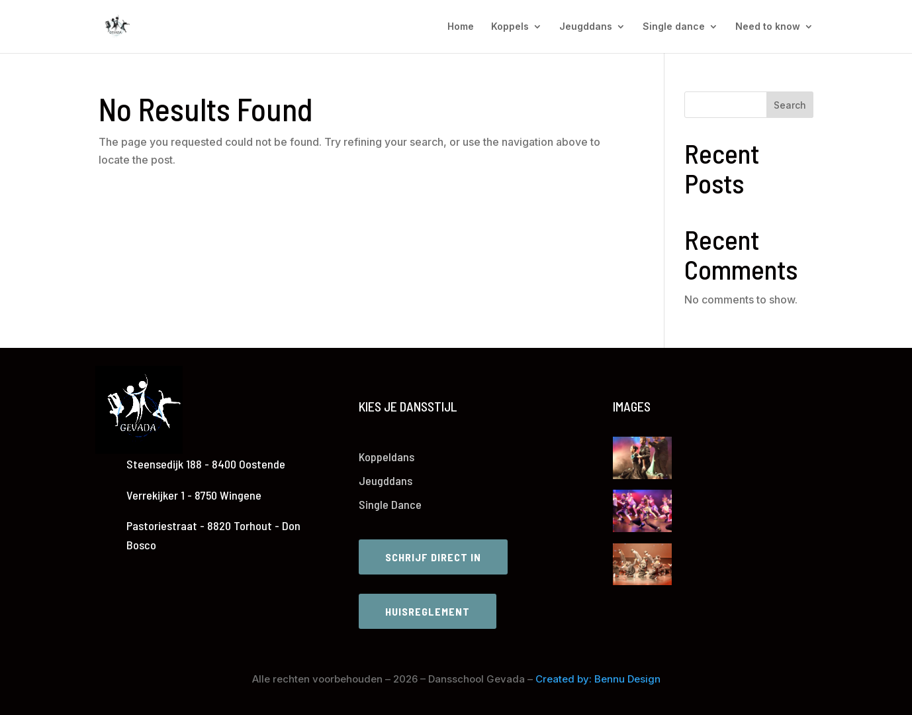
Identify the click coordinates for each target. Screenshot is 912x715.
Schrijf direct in (433, 557)
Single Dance (390, 504)
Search (790, 105)
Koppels (510, 27)
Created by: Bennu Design (598, 679)
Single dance (674, 27)
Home (460, 27)
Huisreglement (427, 611)
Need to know (767, 27)
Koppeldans (386, 456)
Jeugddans (585, 27)
